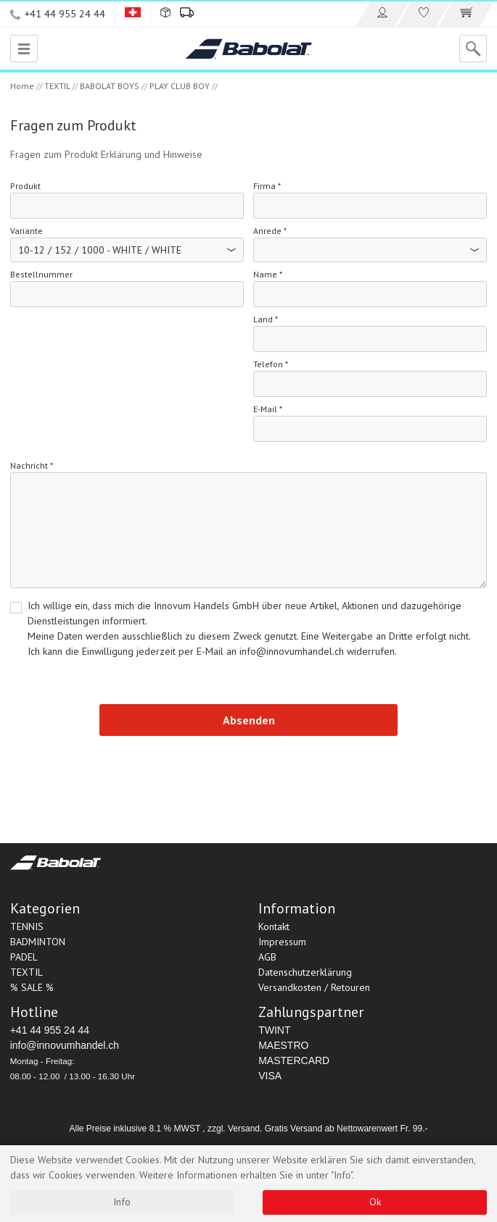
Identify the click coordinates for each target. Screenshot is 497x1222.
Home (22, 85)
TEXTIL (57, 85)
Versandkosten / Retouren (314, 987)
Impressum (282, 941)
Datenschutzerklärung (305, 972)
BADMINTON (37, 941)
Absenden (249, 720)
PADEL (24, 956)
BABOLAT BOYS (109, 85)
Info (122, 1201)
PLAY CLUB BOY (179, 85)
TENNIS (27, 926)
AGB (267, 956)
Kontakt (273, 926)
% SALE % (32, 987)
